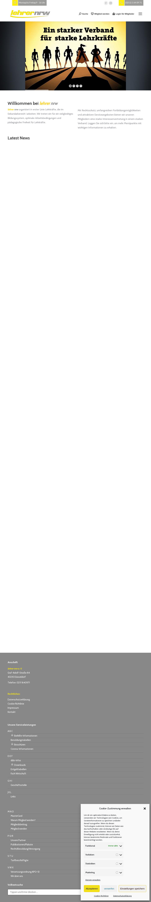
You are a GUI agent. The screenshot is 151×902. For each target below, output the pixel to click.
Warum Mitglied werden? (23, 820)
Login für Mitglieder (123, 14)
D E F (10, 756)
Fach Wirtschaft (18, 773)
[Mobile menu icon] (140, 13)
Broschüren (18, 744)
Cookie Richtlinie (16, 703)
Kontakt (11, 712)
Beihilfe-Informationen (24, 735)
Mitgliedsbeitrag (19, 824)
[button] (144, 808)
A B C (10, 731)
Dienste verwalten (92, 880)
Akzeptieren (92, 888)
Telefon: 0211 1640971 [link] (19, 682)
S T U (10, 856)
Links (13, 796)
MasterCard (16, 816)
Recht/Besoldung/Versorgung (25, 848)
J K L (9, 792)
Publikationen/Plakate (22, 844)
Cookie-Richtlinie (101, 896)
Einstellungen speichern (132, 888)
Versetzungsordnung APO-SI (25, 871)
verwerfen (109, 888)
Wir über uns (17, 876)
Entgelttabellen (18, 769)
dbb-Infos (16, 760)
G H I (10, 780)
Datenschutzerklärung (122, 896)
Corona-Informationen (22, 749)
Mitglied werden (100, 14)
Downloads (18, 764)
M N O (11, 811)
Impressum (13, 707)
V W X (10, 867)
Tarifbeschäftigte (19, 860)
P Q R (10, 836)
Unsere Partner (18, 840)
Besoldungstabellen (21, 740)
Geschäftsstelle (19, 785)
